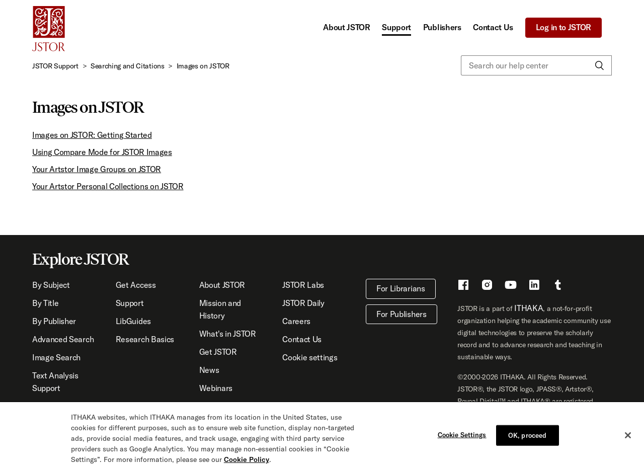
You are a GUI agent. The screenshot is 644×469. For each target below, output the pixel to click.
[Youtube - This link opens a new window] (511, 286)
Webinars (215, 388)
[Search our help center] (536, 65)
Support (396, 27)
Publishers (442, 27)
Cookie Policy (246, 462)
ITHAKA (528, 308)
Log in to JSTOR (563, 27)
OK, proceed (527, 438)
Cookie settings (309, 357)
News (209, 370)
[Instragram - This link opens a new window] (487, 286)
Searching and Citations (128, 65)
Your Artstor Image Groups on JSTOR (96, 169)
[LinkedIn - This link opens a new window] (534, 286)
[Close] (628, 438)
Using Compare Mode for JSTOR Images (102, 152)
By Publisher (54, 321)
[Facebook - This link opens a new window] (463, 286)
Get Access (136, 285)
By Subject (51, 285)
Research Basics (145, 339)
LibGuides (133, 321)
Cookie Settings (462, 437)
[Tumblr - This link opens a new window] (558, 286)
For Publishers (401, 314)
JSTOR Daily (303, 303)
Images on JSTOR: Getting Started (92, 135)
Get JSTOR (218, 352)
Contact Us (493, 27)
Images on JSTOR (203, 65)
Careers (296, 321)
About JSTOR (346, 27)
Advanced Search (63, 339)
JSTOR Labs (303, 285)
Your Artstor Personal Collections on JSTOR (108, 186)
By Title (45, 303)
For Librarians (400, 288)
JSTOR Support (55, 65)
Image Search (56, 357)
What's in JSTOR (227, 334)
